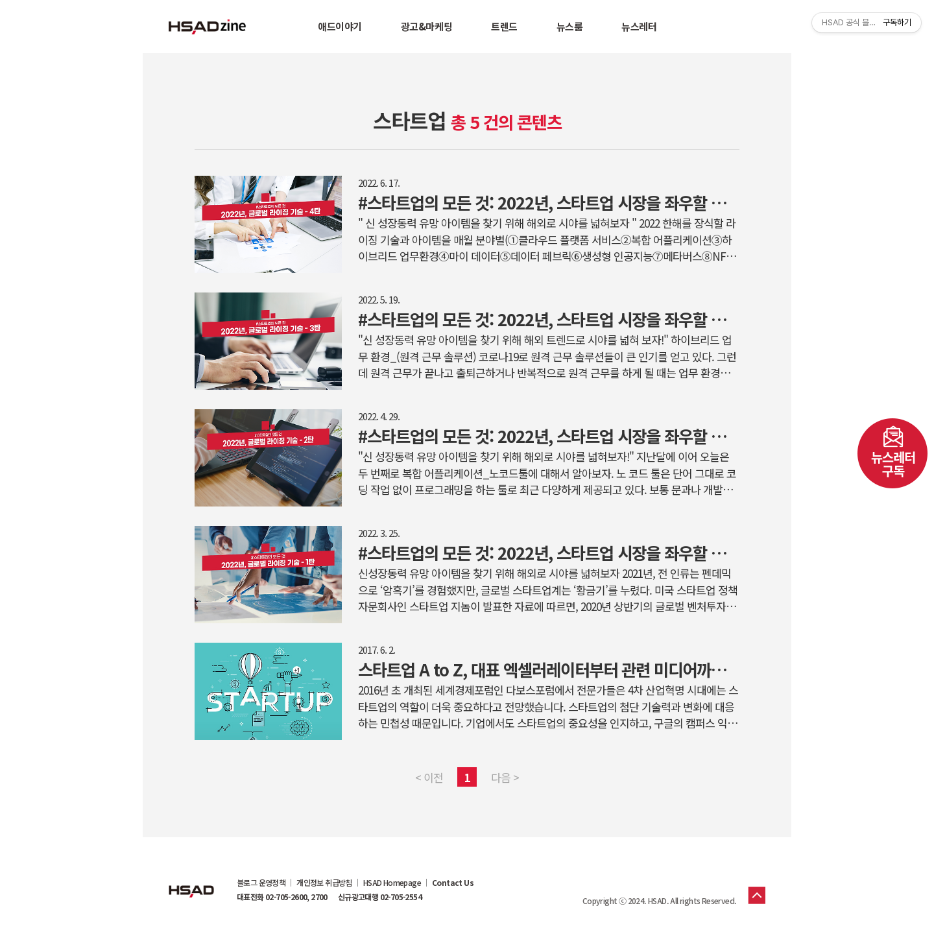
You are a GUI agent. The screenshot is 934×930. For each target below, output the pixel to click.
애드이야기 (340, 26)
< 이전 (429, 777)
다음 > (505, 777)
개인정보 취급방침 (324, 883)
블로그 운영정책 (261, 883)
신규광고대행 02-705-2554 (380, 897)
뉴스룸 (570, 26)
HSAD (191, 881)
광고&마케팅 (426, 26)
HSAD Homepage (392, 883)
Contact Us (452, 883)
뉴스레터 (638, 26)
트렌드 (504, 26)
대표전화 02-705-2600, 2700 (282, 897)
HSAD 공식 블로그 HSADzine (207, 26)
